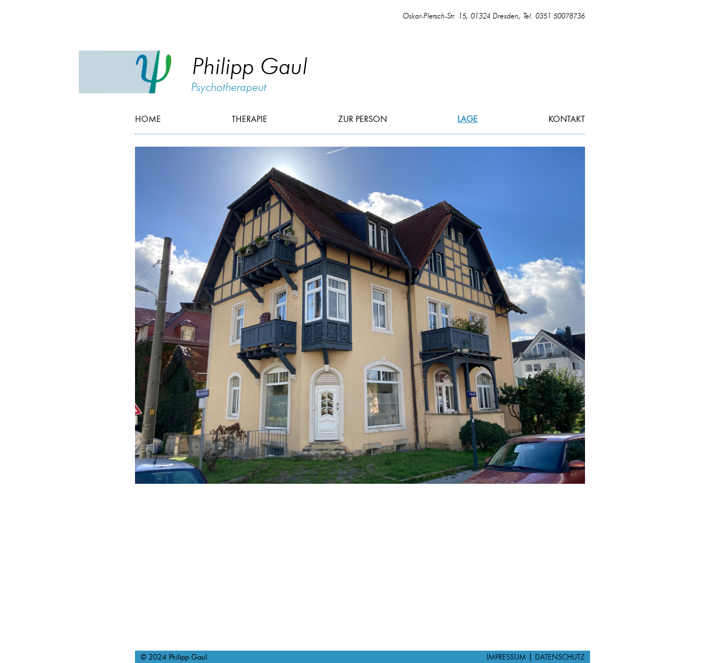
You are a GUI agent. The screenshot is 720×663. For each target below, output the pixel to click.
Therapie (249, 118)
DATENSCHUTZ (559, 657)
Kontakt (566, 118)
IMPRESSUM (507, 657)
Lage (467, 118)
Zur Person (362, 118)
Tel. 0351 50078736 (554, 16)
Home (148, 118)
